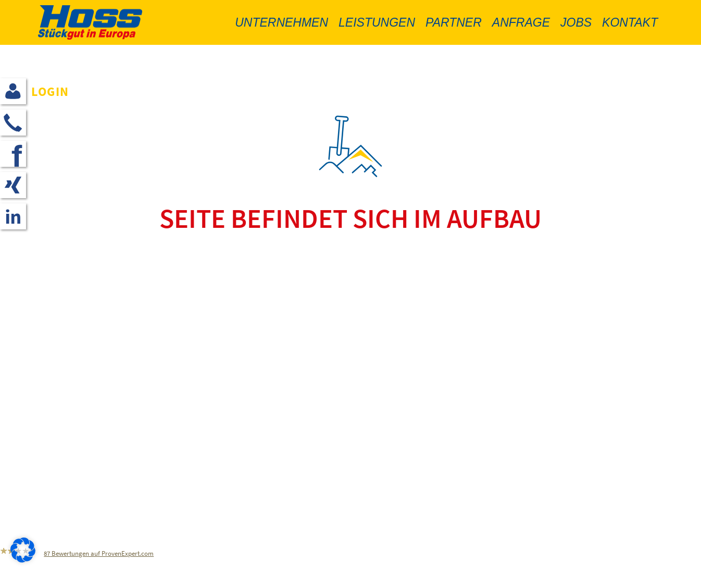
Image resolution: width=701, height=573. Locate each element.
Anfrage (521, 22)
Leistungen (377, 22)
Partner (453, 22)
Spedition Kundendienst (305, 485)
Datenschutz (279, 437)
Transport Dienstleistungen (311, 508)
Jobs (576, 22)
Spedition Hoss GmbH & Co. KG (105, 421)
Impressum (276, 421)
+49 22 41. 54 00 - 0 (97, 452)
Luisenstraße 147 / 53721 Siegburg (112, 437)
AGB (261, 452)
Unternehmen (281, 22)
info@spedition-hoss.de (90, 468)
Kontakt (630, 22)
